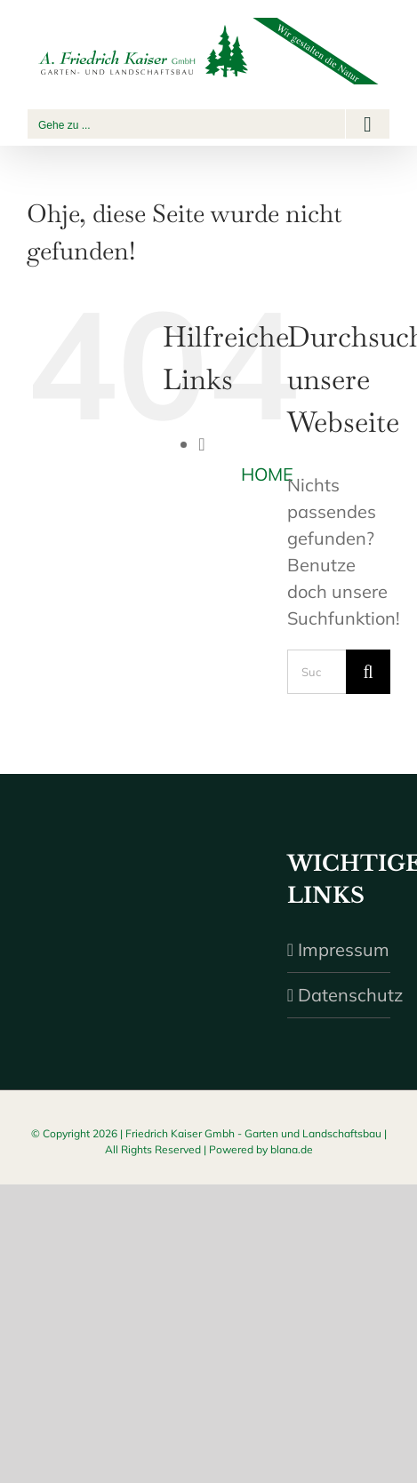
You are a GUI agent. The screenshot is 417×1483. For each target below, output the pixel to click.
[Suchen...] (316, 672)
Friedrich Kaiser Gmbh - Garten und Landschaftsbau (253, 1133)
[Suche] (368, 672)
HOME (267, 474)
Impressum (339, 949)
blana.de (291, 1149)
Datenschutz (339, 995)
